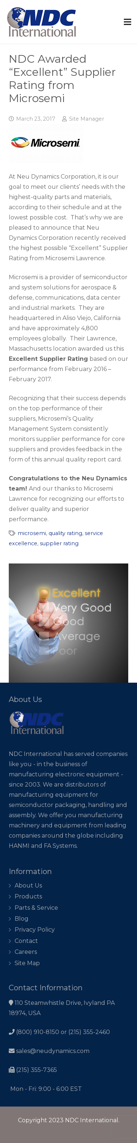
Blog (21, 918)
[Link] (41, 22)
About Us (28, 885)
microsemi (32, 533)
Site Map (27, 963)
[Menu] (127, 22)
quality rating (65, 533)
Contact (26, 940)
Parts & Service (36, 907)
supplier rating (59, 543)
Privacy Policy (35, 929)
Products (28, 896)
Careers (26, 951)
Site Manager (86, 119)
